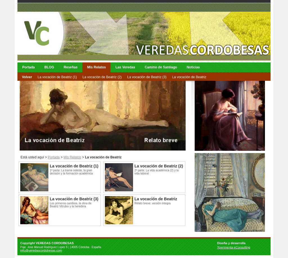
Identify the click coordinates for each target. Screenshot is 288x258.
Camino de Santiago (161, 67)
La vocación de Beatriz (189, 77)
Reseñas (70, 67)
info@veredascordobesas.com (41, 250)
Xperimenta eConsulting (233, 247)
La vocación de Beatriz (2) (102, 77)
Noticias (193, 67)
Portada (28, 67)
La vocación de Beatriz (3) (146, 77)
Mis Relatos (96, 67)
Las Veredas (125, 67)
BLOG (49, 67)
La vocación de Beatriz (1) (57, 77)
